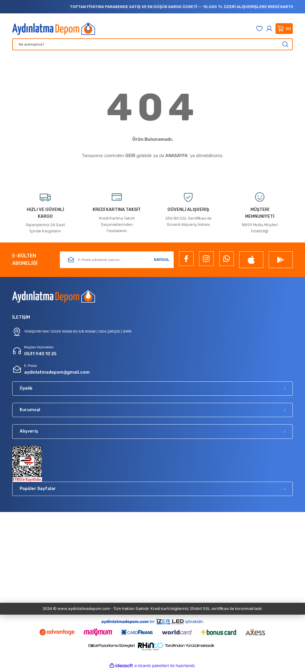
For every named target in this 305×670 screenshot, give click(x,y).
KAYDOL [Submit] (161, 259)
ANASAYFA (176, 155)
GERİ (130, 155)
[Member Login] (269, 28)
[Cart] (284, 28)
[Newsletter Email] (117, 259)
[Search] (152, 44)
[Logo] (53, 28)
